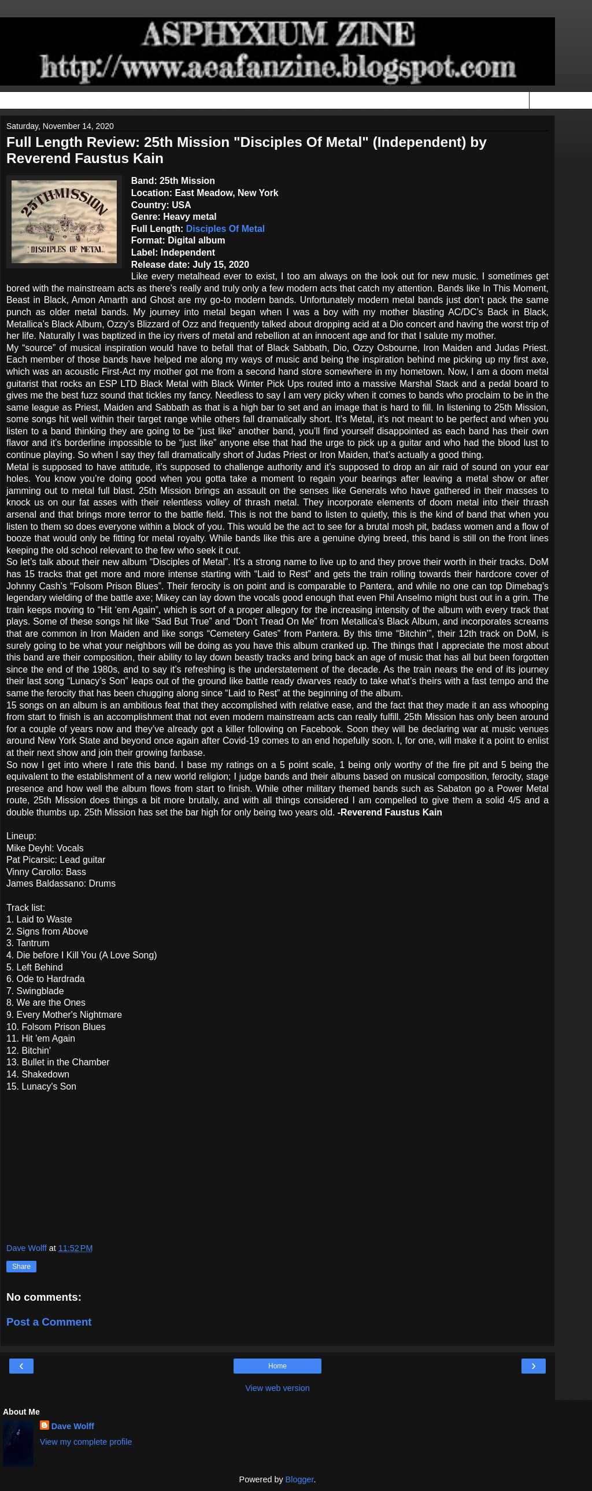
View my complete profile (86, 1441)
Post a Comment (49, 1322)
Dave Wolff (72, 1426)
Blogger (300, 1479)
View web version (277, 1388)
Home (277, 1366)
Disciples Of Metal (225, 229)
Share (21, 1267)
